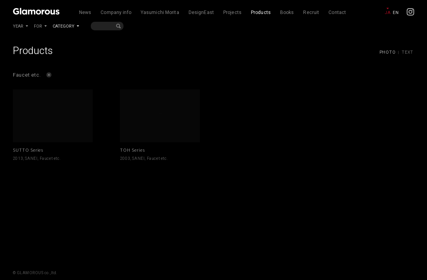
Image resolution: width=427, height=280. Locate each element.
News (85, 12)
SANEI (31, 158)
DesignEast (201, 12)
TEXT (407, 52)
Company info (116, 12)
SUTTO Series (28, 150)
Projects (232, 12)
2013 (18, 158)
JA (387, 12)
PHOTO (387, 52)
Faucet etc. (50, 158)
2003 (125, 158)
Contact (337, 12)
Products (261, 12)
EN (396, 12)
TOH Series (132, 150)
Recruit (311, 12)
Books (287, 12)
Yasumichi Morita (160, 12)
